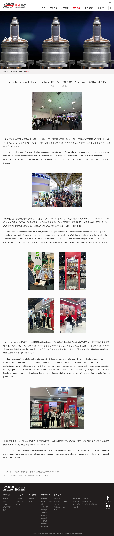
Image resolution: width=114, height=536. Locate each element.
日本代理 (44, 513)
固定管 (5, 499)
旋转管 (5, 502)
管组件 (5, 504)
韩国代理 (44, 524)
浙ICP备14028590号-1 (75, 534)
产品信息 (53, 8)
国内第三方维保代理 (47, 503)
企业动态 (76, 8)
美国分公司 (45, 507)
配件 (4, 510)
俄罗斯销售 (45, 527)
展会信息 (32, 499)
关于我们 (65, 8)
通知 (30, 502)
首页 (43, 8)
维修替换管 (7, 507)
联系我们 (101, 8)
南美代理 (44, 518)
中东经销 (44, 521)
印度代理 (44, 516)
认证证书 (19, 504)
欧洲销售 (44, 510)
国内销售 (44, 499)
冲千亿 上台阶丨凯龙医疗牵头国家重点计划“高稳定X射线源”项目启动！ (34, 472)
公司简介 (19, 499)
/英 (110, 3)
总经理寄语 (19, 502)
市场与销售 (89, 8)
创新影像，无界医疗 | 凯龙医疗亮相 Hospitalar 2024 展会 (29, 476)
